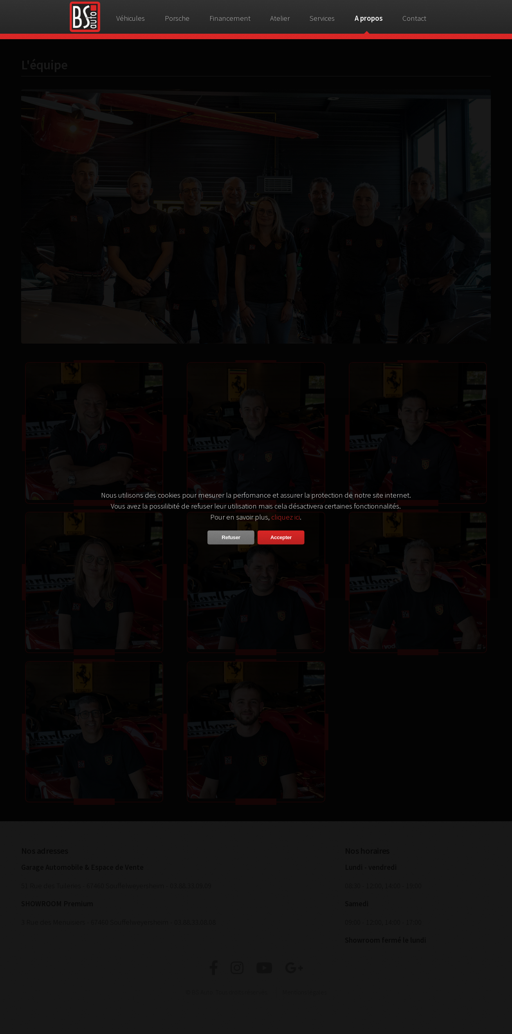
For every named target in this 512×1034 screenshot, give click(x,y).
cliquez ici (285, 516)
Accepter (281, 537)
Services (322, 18)
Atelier (280, 18)
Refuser (231, 537)
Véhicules (130, 18)
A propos (369, 18)
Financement (230, 18)
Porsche (177, 18)
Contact (414, 18)
